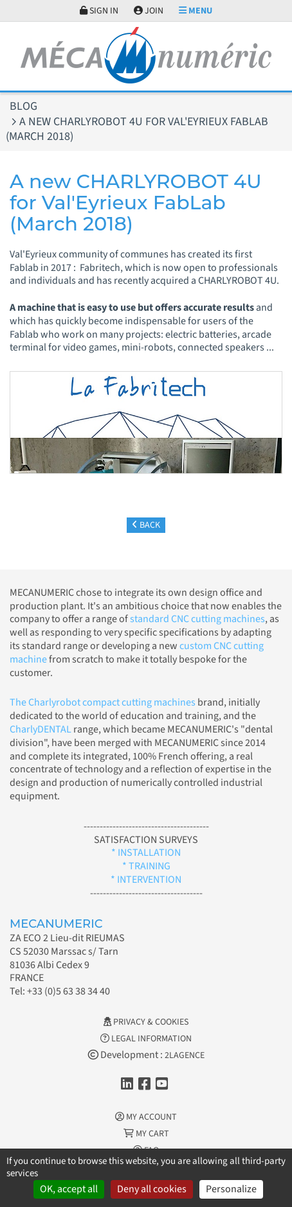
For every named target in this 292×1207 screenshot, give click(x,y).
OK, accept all (69, 1189)
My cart (146, 1133)
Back (146, 525)
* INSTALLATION (146, 853)
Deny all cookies (152, 1189)
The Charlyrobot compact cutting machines (103, 702)
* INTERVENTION (146, 880)
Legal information (146, 1038)
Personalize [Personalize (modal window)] (231, 1189)
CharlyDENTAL (41, 729)
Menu (195, 10)
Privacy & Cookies (146, 1022)
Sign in (99, 10)
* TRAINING (146, 866)
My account (146, 1117)
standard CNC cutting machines (196, 619)
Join (148, 10)
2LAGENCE (185, 1055)
